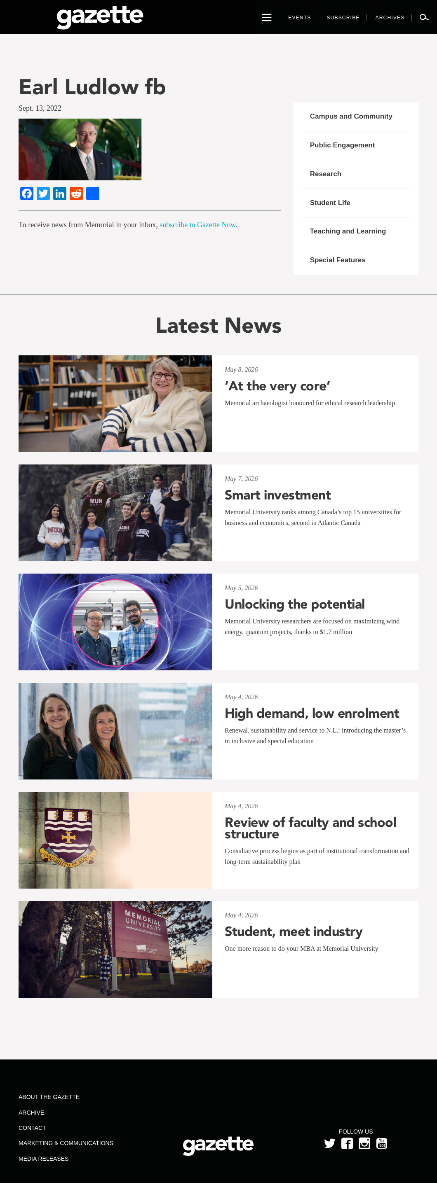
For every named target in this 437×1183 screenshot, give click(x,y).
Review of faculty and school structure (310, 828)
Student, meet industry (293, 931)
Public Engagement (342, 145)
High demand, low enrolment (312, 713)
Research (326, 174)
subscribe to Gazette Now (197, 225)
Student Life (330, 203)
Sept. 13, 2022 (40, 108)
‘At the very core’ (277, 386)
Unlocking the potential (295, 604)
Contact (32, 1128)
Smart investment (278, 495)
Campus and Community (351, 116)
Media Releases (43, 1158)
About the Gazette (49, 1097)
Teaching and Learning (348, 231)
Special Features (338, 260)
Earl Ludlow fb (92, 86)
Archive (31, 1112)
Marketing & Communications (66, 1143)
